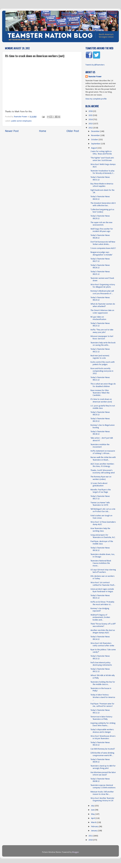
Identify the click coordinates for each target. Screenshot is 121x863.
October (95, 140)
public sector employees (21, 121)
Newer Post (12, 131)
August (94, 148)
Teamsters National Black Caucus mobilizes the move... (101, 563)
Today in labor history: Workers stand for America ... (103, 697)
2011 (91, 836)
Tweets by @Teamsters (94, 65)
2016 (91, 111)
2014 (91, 120)
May (93, 814)
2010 (91, 840)
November (95, 135)
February (95, 827)
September (96, 144)
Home (42, 131)
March (94, 822)
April (93, 818)
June (93, 810)
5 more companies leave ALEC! (103, 248)
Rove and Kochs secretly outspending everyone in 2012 (102, 371)
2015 (91, 115)
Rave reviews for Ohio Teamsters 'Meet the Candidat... (100, 393)
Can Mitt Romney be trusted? (103, 749)
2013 (91, 124)
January (94, 831)
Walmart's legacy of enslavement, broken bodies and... (100, 617)
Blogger (75, 852)
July (93, 806)
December (95, 131)
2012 (91, 128)
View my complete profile (96, 99)
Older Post (72, 131)
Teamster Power (94, 77)
